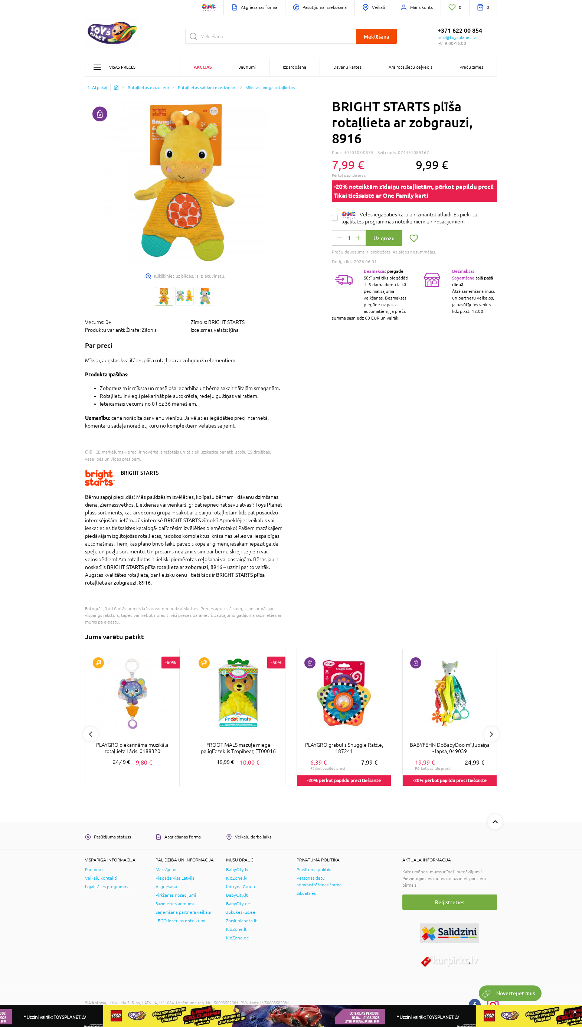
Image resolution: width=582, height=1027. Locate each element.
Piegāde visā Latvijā (175, 878)
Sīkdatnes (306, 893)
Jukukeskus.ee (240, 912)
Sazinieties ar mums (175, 903)
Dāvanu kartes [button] (347, 67)
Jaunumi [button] (247, 67)
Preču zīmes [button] (471, 67)
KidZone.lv (236, 878)
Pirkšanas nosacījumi (176, 895)
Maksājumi (166, 869)
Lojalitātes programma (107, 886)
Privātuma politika (315, 869)
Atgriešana (166, 886)
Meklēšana (376, 36)
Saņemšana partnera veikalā (183, 912)
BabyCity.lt (237, 895)
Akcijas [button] (203, 67)
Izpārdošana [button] (294, 67)
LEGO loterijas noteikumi (180, 920)
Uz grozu (384, 238)
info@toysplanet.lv (457, 37)
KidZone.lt (236, 929)
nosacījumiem (449, 222)
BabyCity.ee (238, 903)
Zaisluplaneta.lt (241, 920)
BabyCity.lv (237, 869)
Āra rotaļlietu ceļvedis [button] (410, 67)
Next (491, 734)
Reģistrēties (449, 902)
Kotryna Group (240, 886)
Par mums (94, 869)
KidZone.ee (237, 938)
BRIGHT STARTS (140, 473)
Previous (90, 734)
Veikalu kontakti (101, 878)
